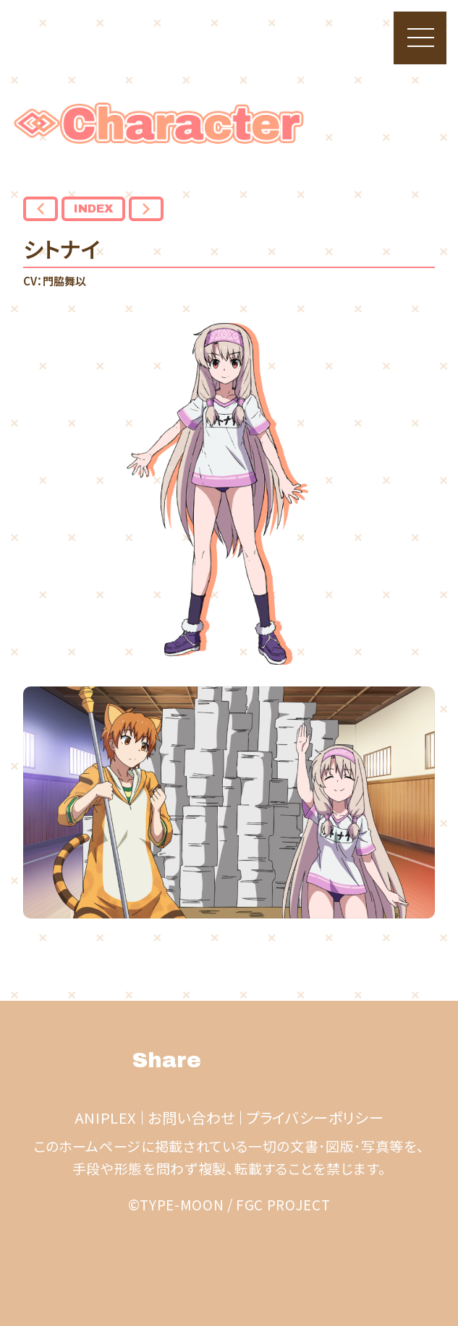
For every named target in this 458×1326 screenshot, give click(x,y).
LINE (312, 1060)
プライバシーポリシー (314, 1117)
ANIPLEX (106, 1117)
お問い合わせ (191, 1117)
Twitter (232, 1060)
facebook (271, 1060)
